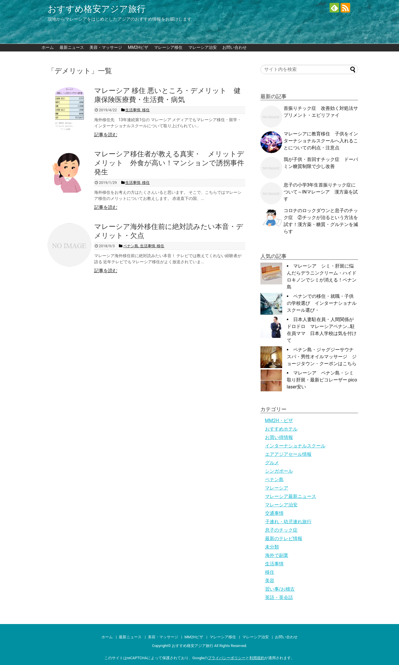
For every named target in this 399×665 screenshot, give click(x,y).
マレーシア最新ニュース (290, 496)
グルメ (272, 462)
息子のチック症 (281, 530)
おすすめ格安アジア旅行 (97, 9)
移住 (269, 572)
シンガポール (279, 471)
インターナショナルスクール (295, 446)
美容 (269, 580)
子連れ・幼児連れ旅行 (288, 521)
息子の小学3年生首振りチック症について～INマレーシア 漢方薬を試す (321, 192)
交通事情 (274, 513)
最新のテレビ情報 (283, 538)
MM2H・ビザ (279, 420)
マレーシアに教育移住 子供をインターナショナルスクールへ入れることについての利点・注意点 (321, 140)
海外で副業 (276, 555)
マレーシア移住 (168, 47)
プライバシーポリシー (227, 658)
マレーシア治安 (202, 47)
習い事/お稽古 (280, 589)
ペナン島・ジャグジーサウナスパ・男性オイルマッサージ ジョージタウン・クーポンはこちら (322, 356)
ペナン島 (274, 479)
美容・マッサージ (106, 47)
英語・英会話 (279, 597)
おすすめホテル (281, 429)
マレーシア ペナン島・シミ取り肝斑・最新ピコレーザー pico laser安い (322, 380)
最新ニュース (72, 47)
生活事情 (274, 564)
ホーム (48, 47)
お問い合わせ (234, 47)
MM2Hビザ (138, 47)
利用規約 (256, 658)
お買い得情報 (279, 437)
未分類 (272, 547)
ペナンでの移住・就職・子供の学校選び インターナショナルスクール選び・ (322, 303)
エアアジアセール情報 (288, 454)
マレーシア (276, 488)
